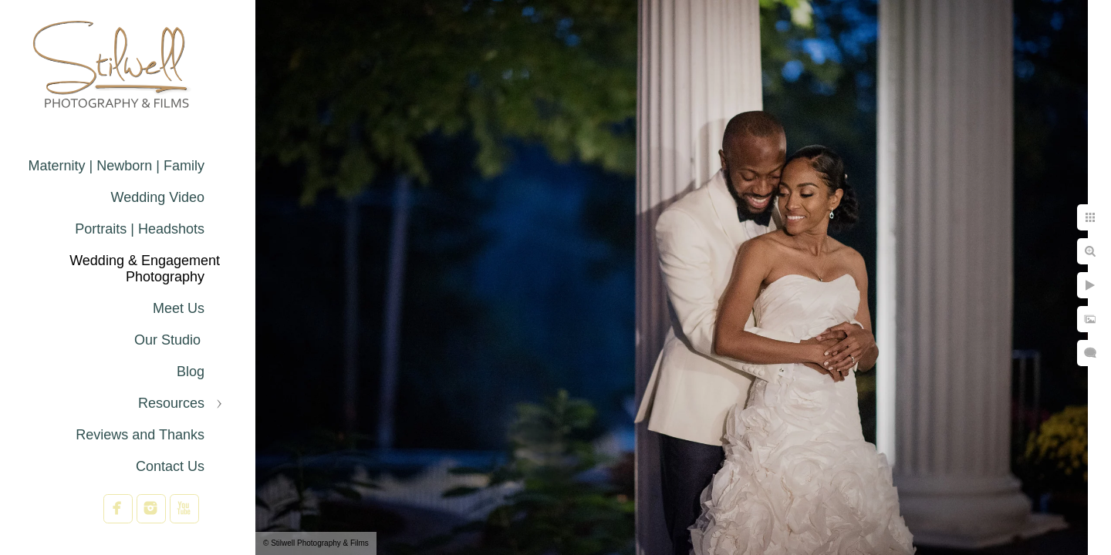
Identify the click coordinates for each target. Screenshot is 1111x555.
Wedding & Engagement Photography (144, 268)
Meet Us (178, 308)
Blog (190, 371)
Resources (171, 403)
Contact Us (170, 466)
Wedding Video (157, 197)
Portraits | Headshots (139, 229)
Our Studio (169, 340)
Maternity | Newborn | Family (116, 165)
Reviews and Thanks (140, 434)
